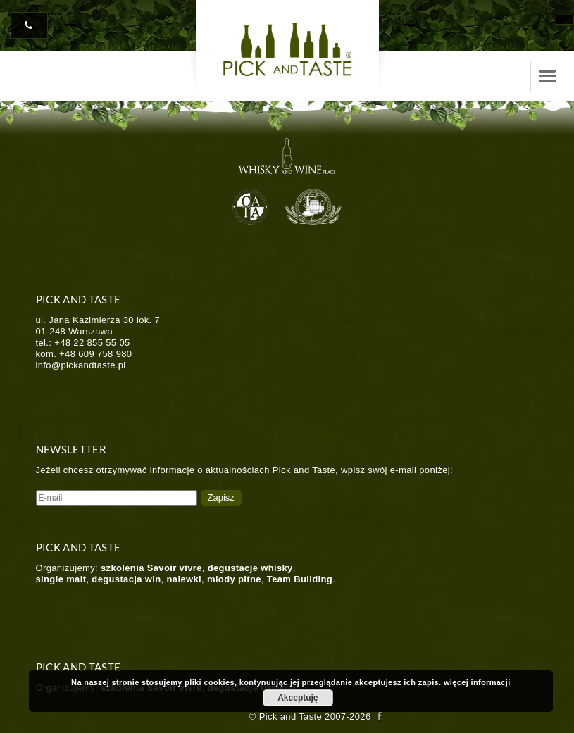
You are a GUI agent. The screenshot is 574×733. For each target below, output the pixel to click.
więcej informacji (477, 682)
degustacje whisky (250, 568)
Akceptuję (297, 698)
